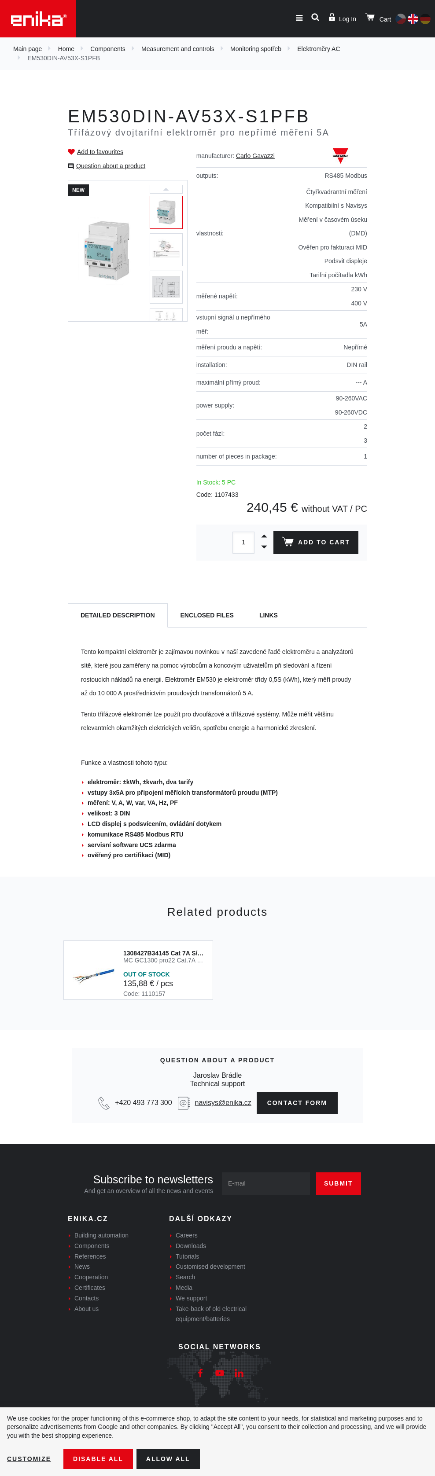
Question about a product (110, 165)
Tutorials (187, 1256)
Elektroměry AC (318, 48)
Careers (187, 1235)
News (82, 1266)
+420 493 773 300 (143, 1102)
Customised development (210, 1266)
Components (107, 48)
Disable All (98, 1458)
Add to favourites (100, 151)
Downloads (191, 1245)
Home (66, 48)
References (90, 1256)
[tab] (118, 615)
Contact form (297, 1102)
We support (191, 1298)
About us (86, 1308)
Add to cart (316, 543)
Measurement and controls (177, 48)
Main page (27, 48)
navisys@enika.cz (223, 1102)
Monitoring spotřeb (255, 48)
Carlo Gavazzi (255, 155)
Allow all (168, 1458)
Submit (338, 1183)
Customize (29, 1458)
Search (185, 1277)
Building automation (101, 1235)
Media (184, 1287)
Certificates (89, 1287)
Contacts (86, 1298)
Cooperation (91, 1277)
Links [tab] (268, 615)
